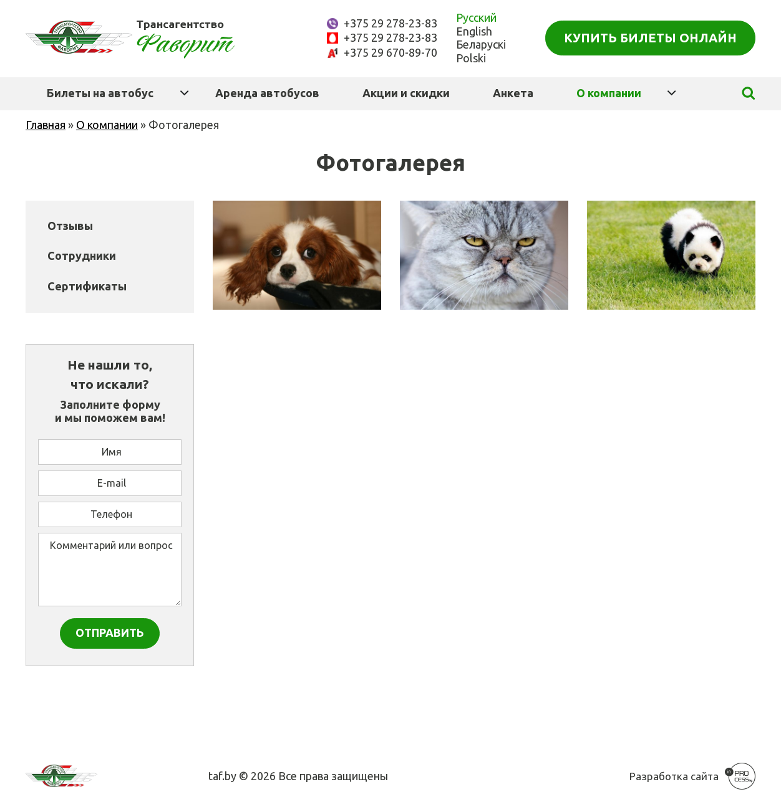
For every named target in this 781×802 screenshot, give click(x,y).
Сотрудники (81, 255)
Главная (45, 124)
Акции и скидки (406, 93)
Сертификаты (87, 286)
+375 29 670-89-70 (390, 52)
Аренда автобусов (267, 93)
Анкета (513, 93)
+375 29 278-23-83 (390, 23)
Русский (476, 17)
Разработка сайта (674, 776)
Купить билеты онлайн (650, 38)
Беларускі (481, 44)
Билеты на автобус (100, 93)
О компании (608, 93)
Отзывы (70, 225)
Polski (471, 58)
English (474, 31)
